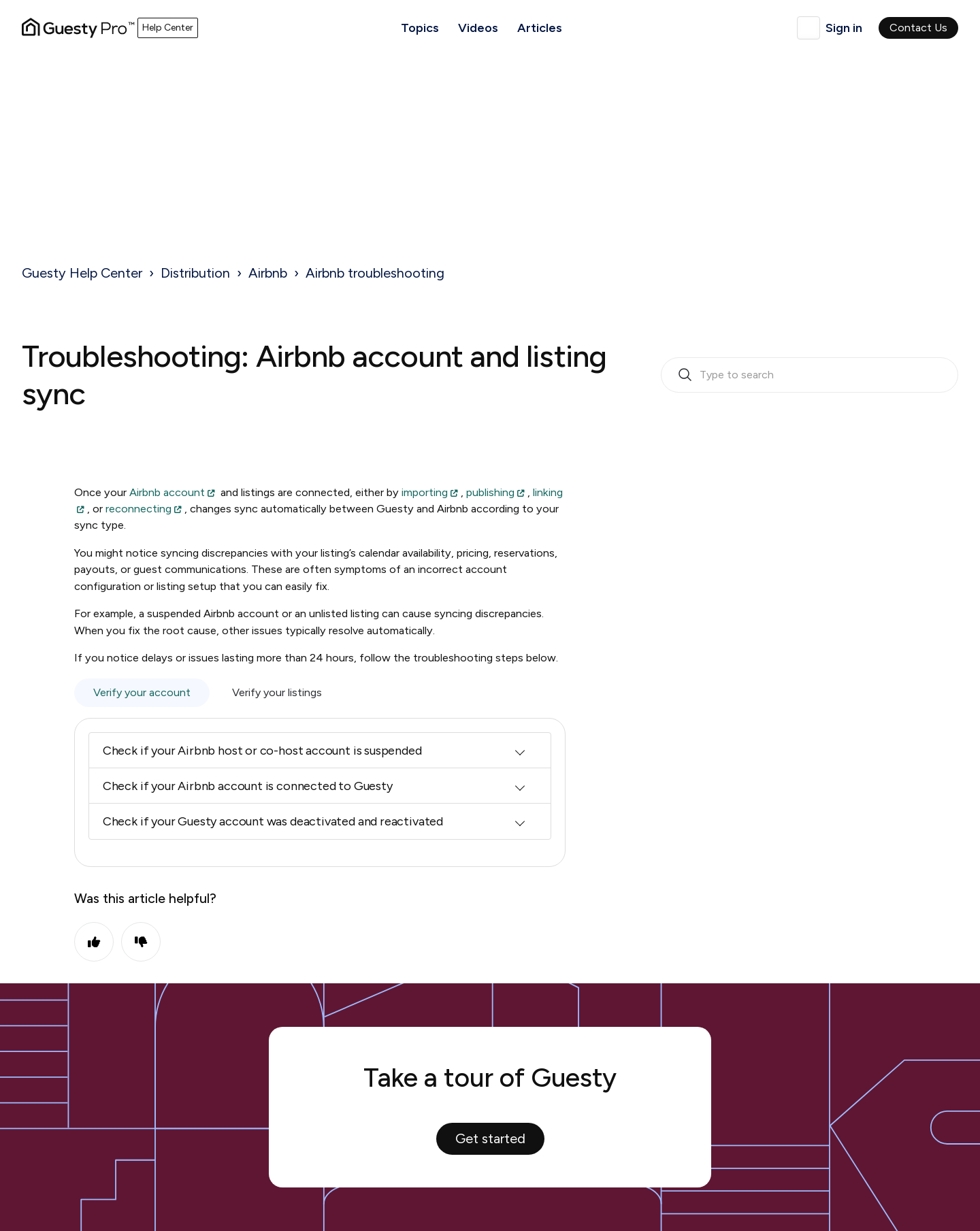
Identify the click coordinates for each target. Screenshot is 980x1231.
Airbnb (267, 273)
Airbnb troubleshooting (375, 273)
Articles (539, 27)
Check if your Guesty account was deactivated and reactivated (273, 821)
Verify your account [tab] (142, 692)
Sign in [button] (844, 27)
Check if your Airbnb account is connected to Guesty (248, 785)
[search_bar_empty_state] (809, 375)
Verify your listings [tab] (277, 692)
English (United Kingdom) (808, 27)
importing (425, 492)
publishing (490, 492)
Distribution (195, 273)
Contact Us (918, 27)
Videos (478, 27)
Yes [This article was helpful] (94, 942)
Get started (490, 1138)
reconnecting (138, 508)
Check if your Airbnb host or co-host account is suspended (262, 750)
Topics (420, 27)
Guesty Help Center (82, 273)
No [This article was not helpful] (141, 942)
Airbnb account (167, 492)
